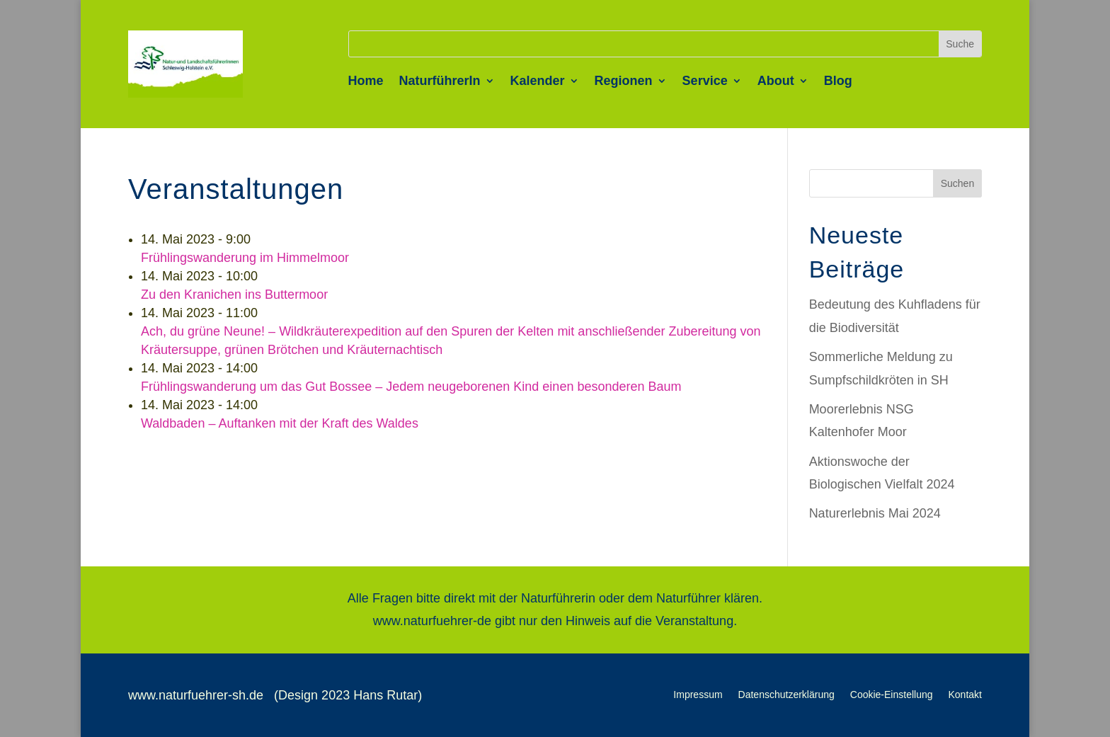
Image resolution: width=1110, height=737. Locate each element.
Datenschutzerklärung (786, 695)
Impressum (697, 695)
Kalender (537, 82)
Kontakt (965, 695)
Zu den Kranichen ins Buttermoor (234, 294)
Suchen (957, 183)
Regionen (624, 82)
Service (705, 82)
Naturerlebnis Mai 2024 (875, 513)
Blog (838, 82)
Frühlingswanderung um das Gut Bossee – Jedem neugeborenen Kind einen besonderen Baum (411, 386)
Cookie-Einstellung (891, 695)
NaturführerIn (440, 82)
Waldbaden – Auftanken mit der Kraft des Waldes (279, 423)
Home (366, 82)
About (775, 82)
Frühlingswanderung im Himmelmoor (245, 258)
